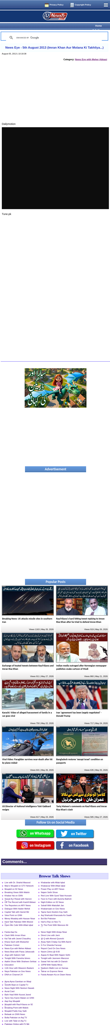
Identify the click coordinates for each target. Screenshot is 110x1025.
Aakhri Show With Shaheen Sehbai (20, 955)
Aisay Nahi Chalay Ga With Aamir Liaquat (56, 935)
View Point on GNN (13, 909)
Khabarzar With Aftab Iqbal (53, 879)
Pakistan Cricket (12, 939)
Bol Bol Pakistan (48, 912)
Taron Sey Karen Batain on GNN (19, 991)
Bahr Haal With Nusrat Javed (18, 988)
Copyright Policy (83, 5)
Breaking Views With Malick (17, 886)
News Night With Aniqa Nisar (54, 926)
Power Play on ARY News (52, 883)
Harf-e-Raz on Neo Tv (51, 915)
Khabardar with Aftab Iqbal (53, 876)
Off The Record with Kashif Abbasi (20, 896)
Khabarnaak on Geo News (53, 902)
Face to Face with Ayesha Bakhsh (56, 892)
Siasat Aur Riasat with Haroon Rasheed (18, 892)
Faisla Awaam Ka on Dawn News (56, 968)
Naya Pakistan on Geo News (18, 965)
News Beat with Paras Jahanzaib (19, 945)
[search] (53, 31)
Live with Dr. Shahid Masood (17, 876)
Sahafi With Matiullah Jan (52, 899)
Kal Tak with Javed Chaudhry (18, 932)
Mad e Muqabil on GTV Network (19, 879)
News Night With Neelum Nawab (19, 982)
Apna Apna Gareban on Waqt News (18, 975)
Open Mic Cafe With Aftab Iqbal (19, 919)
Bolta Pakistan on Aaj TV (16, 1011)
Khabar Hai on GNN (14, 889)
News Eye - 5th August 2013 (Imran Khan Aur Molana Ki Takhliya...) (54, 41)
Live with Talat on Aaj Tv (15, 1014)
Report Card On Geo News (53, 942)
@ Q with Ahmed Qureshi (52, 932)
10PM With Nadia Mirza (51, 958)
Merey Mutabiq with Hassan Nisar (20, 912)
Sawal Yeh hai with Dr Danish (54, 955)
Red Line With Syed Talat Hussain (56, 889)
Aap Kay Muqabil (12, 995)
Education (9, 958)
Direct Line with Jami (50, 929)
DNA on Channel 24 (14, 968)
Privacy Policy (56, 5)
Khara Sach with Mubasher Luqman (17, 935)
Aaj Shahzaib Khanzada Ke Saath (56, 909)
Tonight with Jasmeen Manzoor (55, 952)
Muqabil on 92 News (14, 883)
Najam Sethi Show (49, 886)
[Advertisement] (54, 89)
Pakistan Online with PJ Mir (17, 1018)
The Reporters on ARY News (18, 899)
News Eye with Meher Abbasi (91, 53)
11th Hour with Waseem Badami (19, 962)
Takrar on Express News (52, 965)
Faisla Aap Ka (11, 926)
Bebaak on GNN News (15, 1008)
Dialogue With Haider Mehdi (17, 902)
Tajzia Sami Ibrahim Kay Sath (54, 906)
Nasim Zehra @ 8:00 (50, 945)
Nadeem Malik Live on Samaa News (54, 962)
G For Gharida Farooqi (51, 939)
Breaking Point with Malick (16, 1001)
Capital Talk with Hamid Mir (17, 906)
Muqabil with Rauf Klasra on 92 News (19, 998)
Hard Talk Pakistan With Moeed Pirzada (19, 915)
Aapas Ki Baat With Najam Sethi (55, 948)
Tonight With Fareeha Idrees (17, 952)
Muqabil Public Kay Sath (16, 1005)
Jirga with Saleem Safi (15, 948)
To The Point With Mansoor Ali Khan (54, 919)
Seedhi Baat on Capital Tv (16, 978)
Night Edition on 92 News (52, 896)
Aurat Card (9, 985)
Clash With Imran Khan (15, 929)
